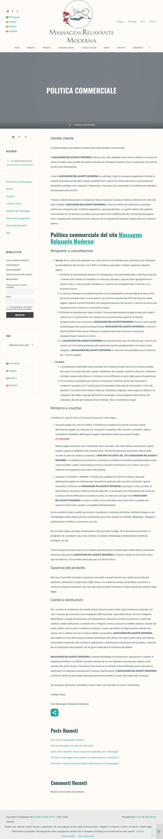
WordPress (150, 817)
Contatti (10, 196)
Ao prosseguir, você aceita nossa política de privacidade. (19, 307)
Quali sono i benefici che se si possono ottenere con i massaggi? (85, 751)
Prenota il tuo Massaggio (19, 181)
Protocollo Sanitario (16, 225)
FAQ (8, 232)
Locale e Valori (14, 203)
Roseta (138, 817)
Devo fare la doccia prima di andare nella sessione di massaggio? (85, 763)
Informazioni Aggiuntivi (18, 217)
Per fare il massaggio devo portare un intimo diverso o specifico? (85, 757)
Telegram (119, 19)
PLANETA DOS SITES (44, 817)
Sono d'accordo (86, 836)
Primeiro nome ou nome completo (16, 285)
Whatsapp (131, 19)
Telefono (119, 24)
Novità (9, 188)
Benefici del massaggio (18, 210)
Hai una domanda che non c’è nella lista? (72, 745)
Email (142, 19)
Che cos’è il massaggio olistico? (67, 739)
